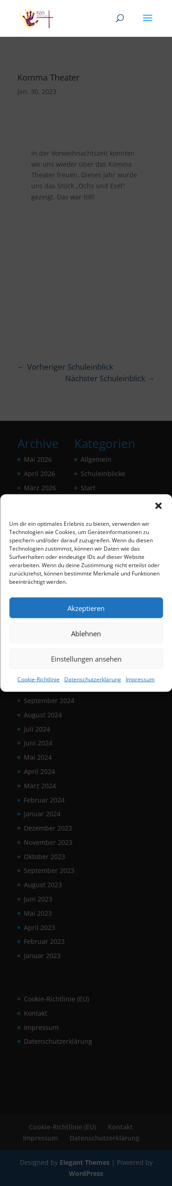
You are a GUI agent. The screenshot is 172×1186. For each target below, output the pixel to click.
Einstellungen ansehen (86, 658)
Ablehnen (86, 633)
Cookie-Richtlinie (38, 679)
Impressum (140, 679)
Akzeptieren (86, 607)
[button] (158, 506)
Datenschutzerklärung (92, 679)
